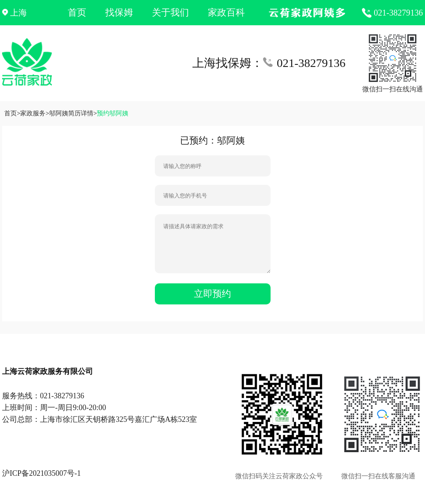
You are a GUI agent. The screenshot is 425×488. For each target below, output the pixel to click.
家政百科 (226, 12)
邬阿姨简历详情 (71, 113)
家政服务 (32, 113)
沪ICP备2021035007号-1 (41, 473)
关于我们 (170, 12)
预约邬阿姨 (112, 113)
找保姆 (119, 12)
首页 (77, 12)
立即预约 (212, 293)
